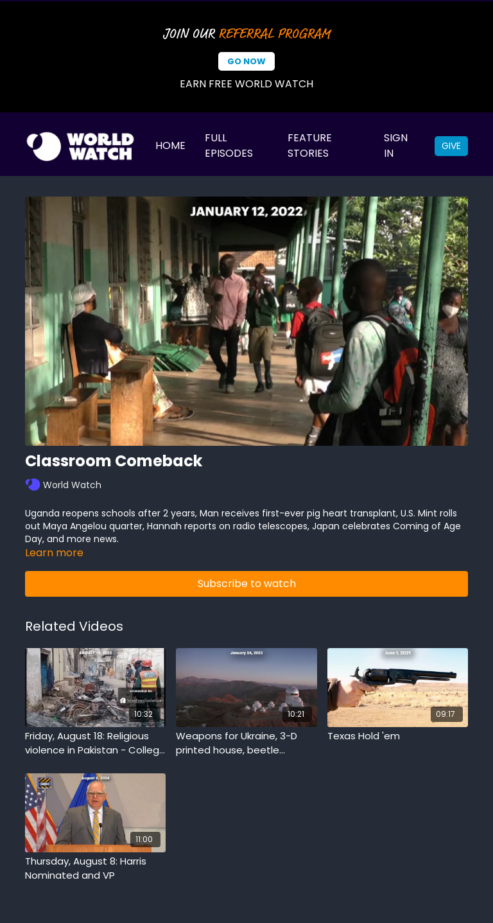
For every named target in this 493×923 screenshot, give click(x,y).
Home (170, 145)
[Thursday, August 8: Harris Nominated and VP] (95, 868)
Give (451, 145)
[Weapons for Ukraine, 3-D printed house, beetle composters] (246, 743)
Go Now (246, 61)
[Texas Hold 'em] (397, 736)
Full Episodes (229, 145)
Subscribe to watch (247, 583)
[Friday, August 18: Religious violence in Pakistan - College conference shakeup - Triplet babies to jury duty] (95, 743)
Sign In (396, 145)
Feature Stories (310, 145)
